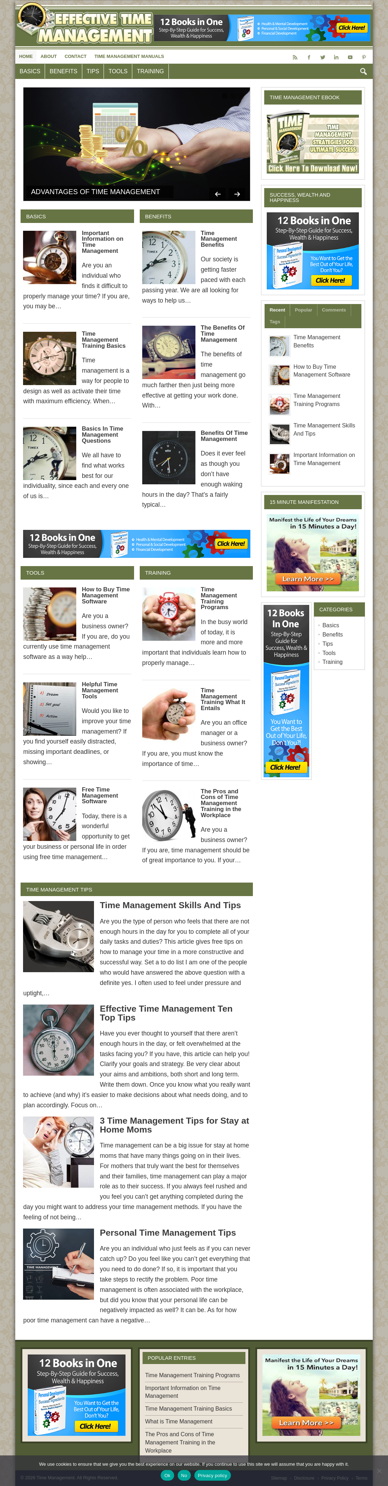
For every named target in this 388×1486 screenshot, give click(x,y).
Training (150, 71)
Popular (303, 310)
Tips (93, 71)
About (48, 56)
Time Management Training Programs (219, 598)
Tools (118, 71)
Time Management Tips (59, 889)
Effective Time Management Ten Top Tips (166, 1013)
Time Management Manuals (129, 56)
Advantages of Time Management (95, 192)
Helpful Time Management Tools (100, 690)
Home (26, 56)
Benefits (63, 71)
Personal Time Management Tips (168, 1232)
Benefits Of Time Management (224, 436)
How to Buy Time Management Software (106, 595)
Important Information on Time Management (102, 242)
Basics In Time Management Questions (102, 434)
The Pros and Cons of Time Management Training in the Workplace (221, 803)
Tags (275, 321)
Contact (76, 56)
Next (236, 192)
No (184, 1475)
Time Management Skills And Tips (170, 905)
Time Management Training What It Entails (223, 699)
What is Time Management (178, 1421)
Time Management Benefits (219, 239)
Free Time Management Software (100, 795)
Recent (277, 310)
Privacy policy (212, 1475)
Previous (214, 192)
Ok (167, 1475)
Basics (30, 71)
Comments (334, 310)
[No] (379, 1470)
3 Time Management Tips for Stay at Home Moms (174, 1125)
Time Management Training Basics (104, 339)
